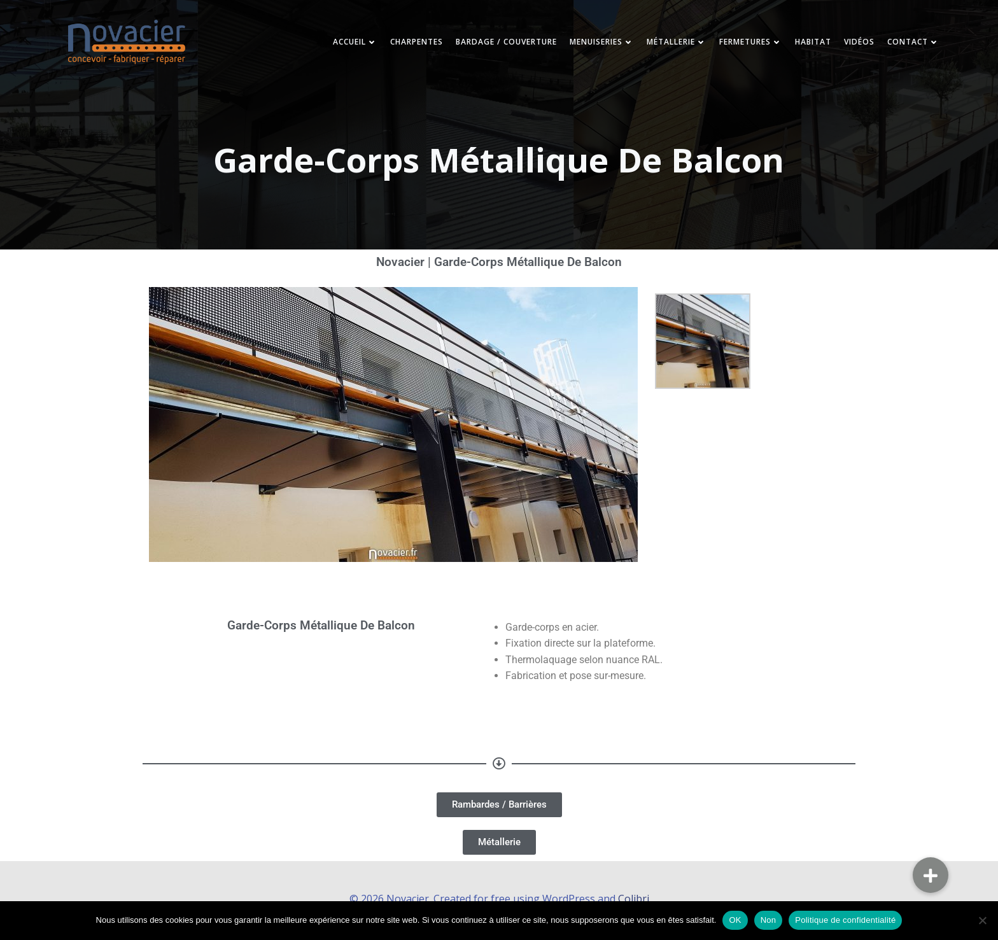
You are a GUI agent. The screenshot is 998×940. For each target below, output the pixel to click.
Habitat (805, 44)
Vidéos (851, 44)
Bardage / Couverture (498, 44)
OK (735, 920)
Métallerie (669, 44)
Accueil (347, 44)
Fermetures (743, 44)
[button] (930, 875)
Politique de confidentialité (845, 920)
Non (769, 920)
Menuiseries (594, 44)
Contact (906, 44)
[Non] (982, 920)
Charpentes (409, 44)
